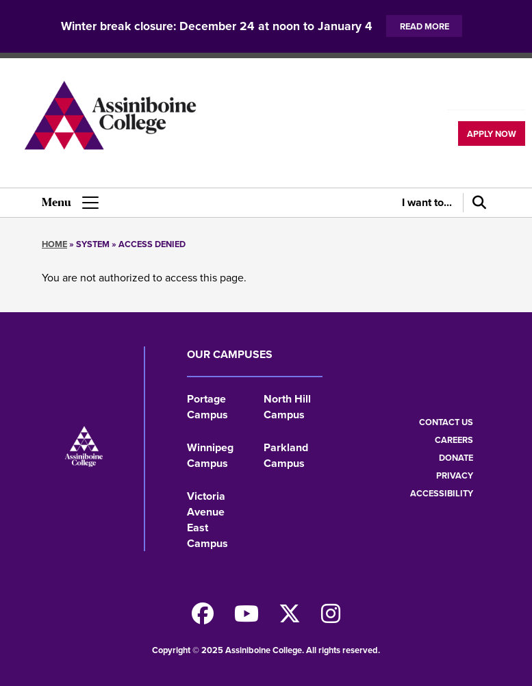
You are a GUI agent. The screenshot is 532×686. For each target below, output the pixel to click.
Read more (424, 26)
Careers (454, 439)
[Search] (476, 202)
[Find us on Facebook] (203, 618)
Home (54, 244)
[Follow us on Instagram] (330, 618)
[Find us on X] (290, 618)
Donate (456, 457)
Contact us (446, 422)
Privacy (454, 475)
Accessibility (441, 493)
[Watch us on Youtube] (246, 618)
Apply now (491, 133)
